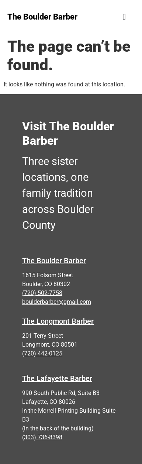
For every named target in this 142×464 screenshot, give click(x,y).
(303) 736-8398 (42, 437)
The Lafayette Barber (57, 378)
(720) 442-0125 (42, 353)
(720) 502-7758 (42, 292)
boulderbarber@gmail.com (56, 301)
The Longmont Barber (58, 321)
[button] (124, 17)
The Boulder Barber (54, 260)
